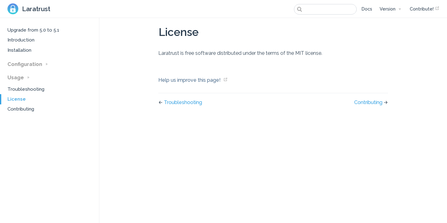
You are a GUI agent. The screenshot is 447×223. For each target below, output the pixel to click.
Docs (367, 8)
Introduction (20, 40)
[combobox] (325, 9)
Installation (19, 50)
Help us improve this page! (189, 80)
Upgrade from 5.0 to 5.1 (33, 30)
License (16, 99)
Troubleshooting (25, 89)
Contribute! (425, 8)
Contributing (20, 109)
